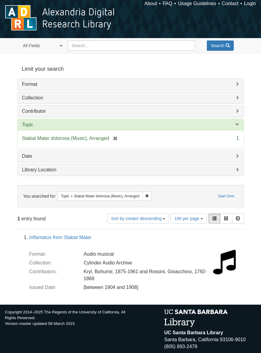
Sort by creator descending (138, 218)
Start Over (226, 196)
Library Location (39, 169)
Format (30, 84)
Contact (230, 3)
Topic (27, 124)
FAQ (167, 3)
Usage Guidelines (197, 3)
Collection (32, 97)
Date (27, 156)
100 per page (189, 218)
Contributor (34, 111)
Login (250, 3)
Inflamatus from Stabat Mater (60, 237)
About (151, 3)
